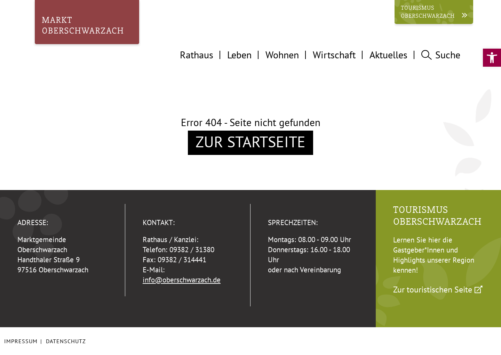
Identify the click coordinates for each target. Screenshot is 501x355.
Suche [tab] (440, 54)
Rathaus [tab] (196, 54)
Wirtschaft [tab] (334, 54)
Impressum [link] (21, 341)
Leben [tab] (239, 54)
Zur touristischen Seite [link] (432, 289)
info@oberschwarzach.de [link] (182, 279)
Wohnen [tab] (282, 54)
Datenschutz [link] (66, 341)
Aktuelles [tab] (388, 54)
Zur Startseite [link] (250, 141)
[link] (492, 58)
